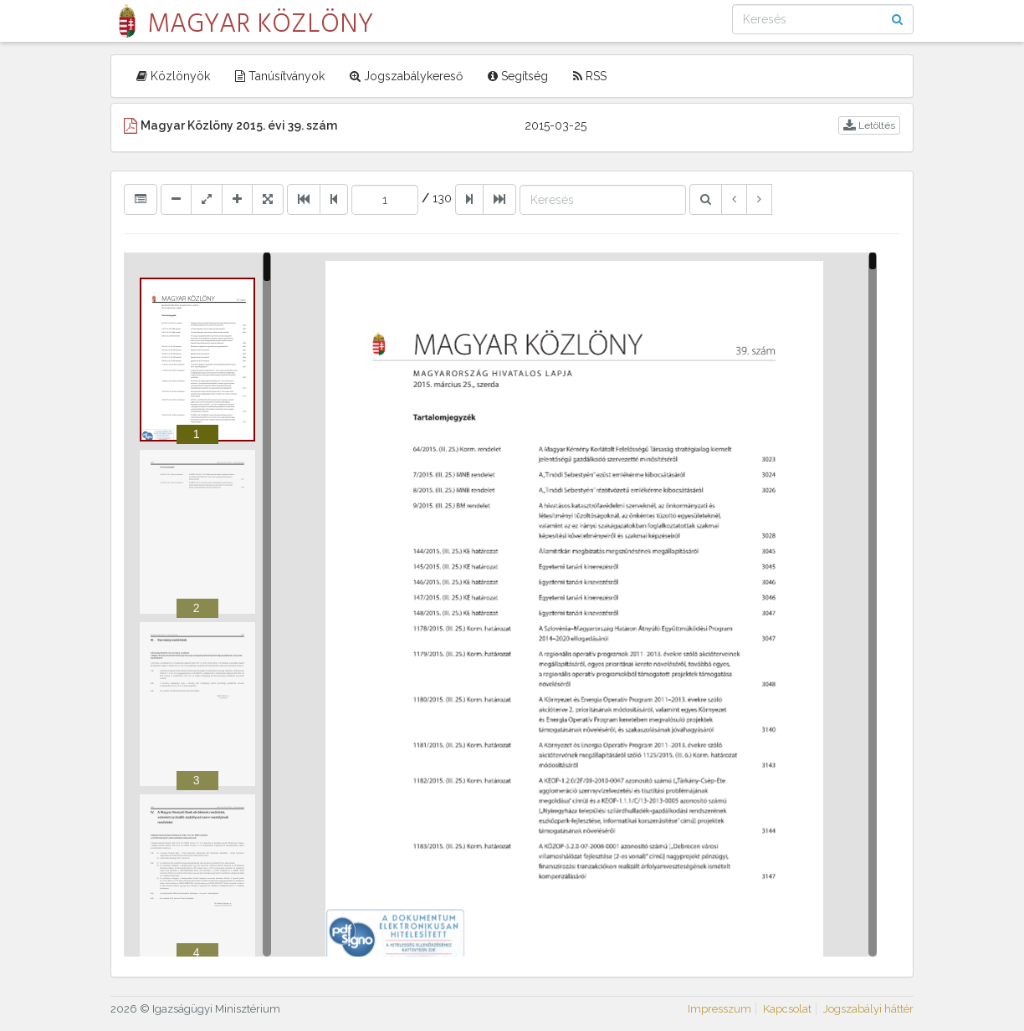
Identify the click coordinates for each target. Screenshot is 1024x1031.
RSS (590, 76)
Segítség (518, 76)
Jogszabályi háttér (868, 1009)
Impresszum (719, 1009)
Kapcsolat (787, 1009)
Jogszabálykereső (406, 76)
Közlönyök (173, 76)
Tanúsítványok (280, 76)
